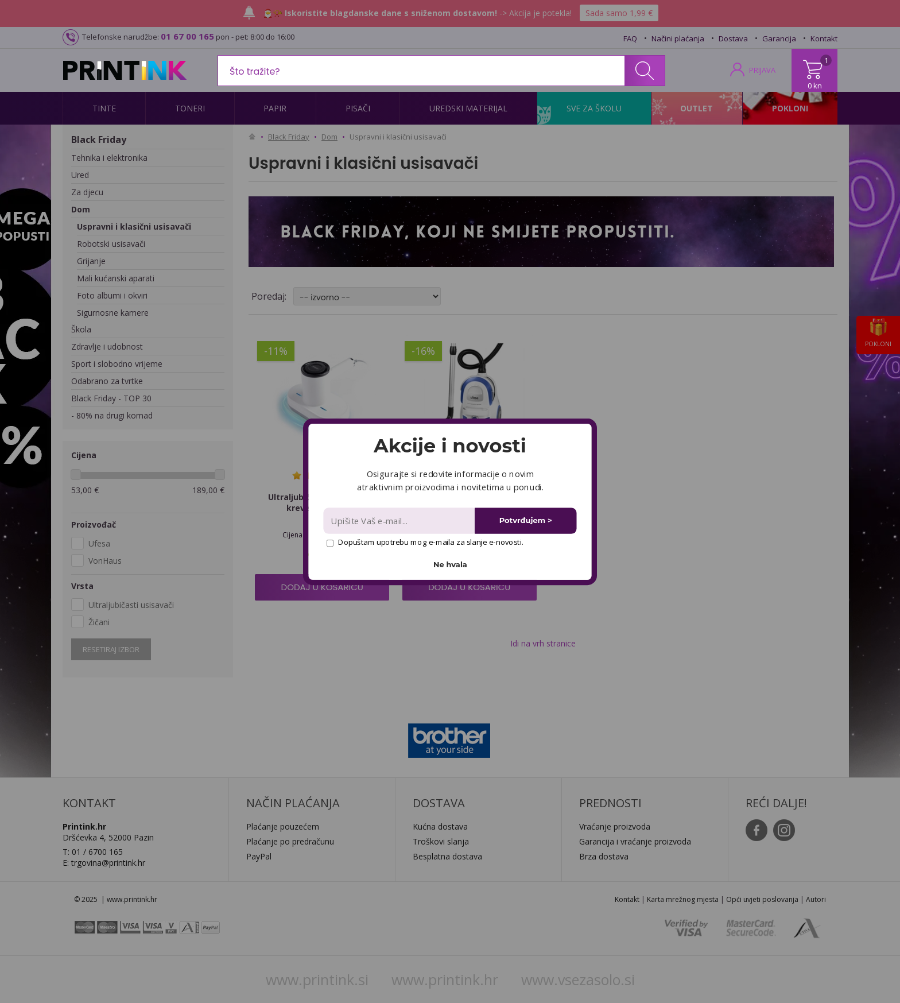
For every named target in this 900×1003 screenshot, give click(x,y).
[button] (449, 445)
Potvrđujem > (525, 520)
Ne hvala (450, 564)
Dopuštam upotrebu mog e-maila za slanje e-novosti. (425, 542)
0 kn (815, 85)
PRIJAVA (762, 70)
